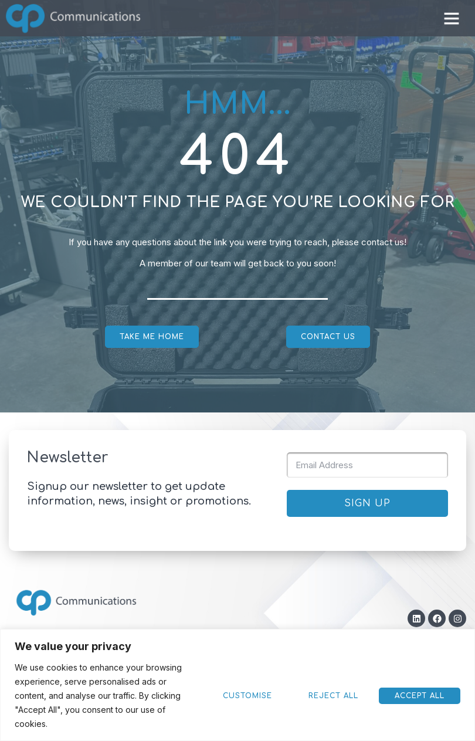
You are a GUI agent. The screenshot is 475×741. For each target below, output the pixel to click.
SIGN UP (367, 503)
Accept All (268, 703)
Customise (342, 703)
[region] (237, 692)
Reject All (420, 703)
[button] (451, 18)
